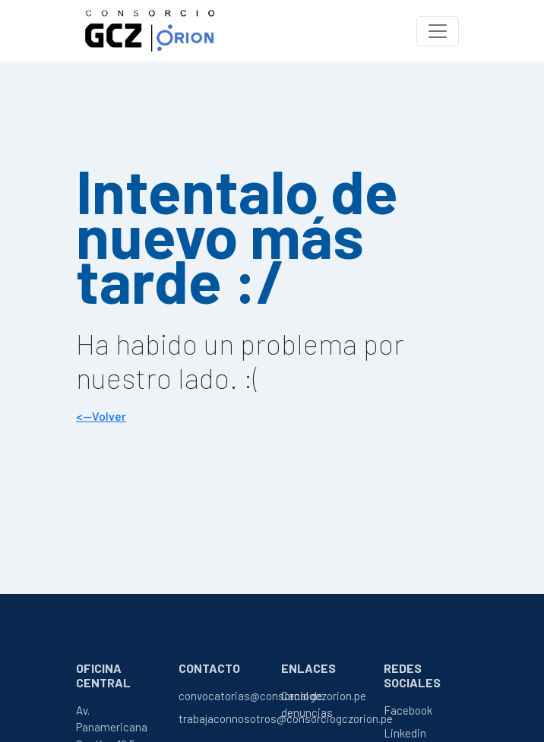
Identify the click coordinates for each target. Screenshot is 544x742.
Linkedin (405, 733)
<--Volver (101, 416)
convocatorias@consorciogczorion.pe (272, 696)
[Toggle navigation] (437, 31)
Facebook (408, 710)
